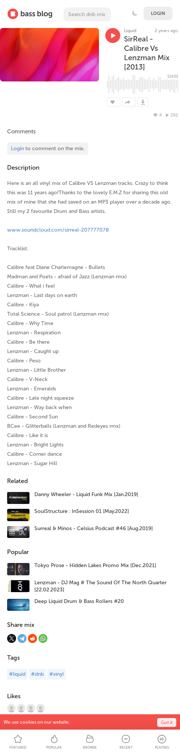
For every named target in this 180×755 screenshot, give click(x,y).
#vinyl (56, 674)
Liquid (130, 30)
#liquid (17, 674)
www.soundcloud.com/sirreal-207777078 (58, 230)
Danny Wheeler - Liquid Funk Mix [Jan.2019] (86, 494)
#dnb (37, 674)
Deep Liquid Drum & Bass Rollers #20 (79, 601)
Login (158, 13)
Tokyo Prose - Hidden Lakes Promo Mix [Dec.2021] (95, 565)
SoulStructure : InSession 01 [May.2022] (81, 511)
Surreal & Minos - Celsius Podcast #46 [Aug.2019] (93, 528)
